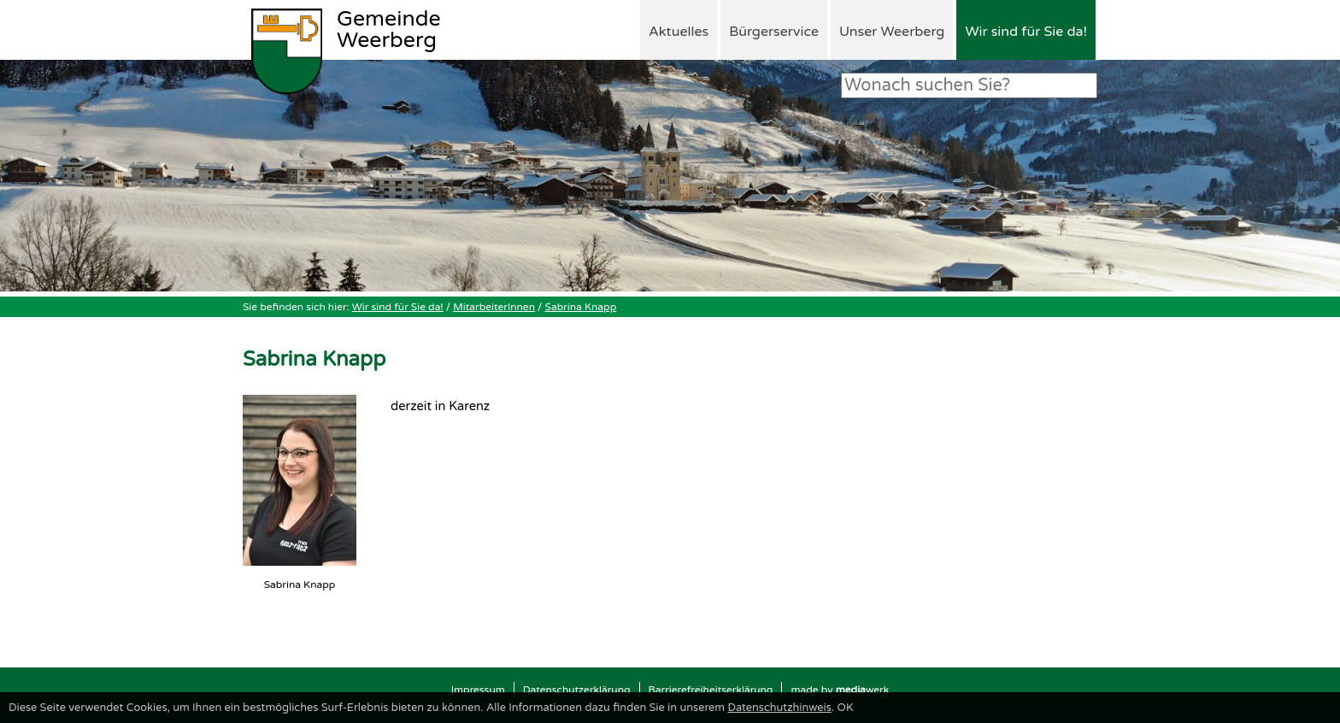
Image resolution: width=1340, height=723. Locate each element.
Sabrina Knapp (581, 307)
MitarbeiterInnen (494, 307)
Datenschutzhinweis (779, 707)
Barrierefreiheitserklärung (711, 690)
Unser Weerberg (891, 31)
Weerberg (389, 31)
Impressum (478, 690)
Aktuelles (678, 31)
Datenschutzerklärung (577, 690)
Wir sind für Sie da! (1026, 31)
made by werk (839, 690)
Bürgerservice (774, 31)
